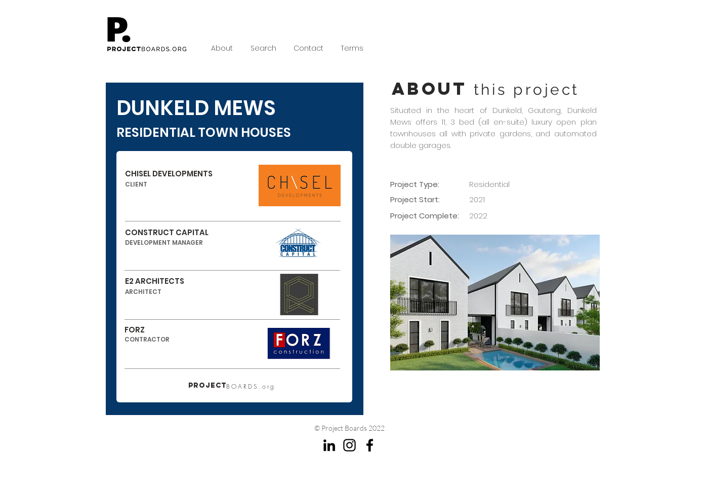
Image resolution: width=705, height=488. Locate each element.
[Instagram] (349, 445)
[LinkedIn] (329, 445)
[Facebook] (369, 445)
